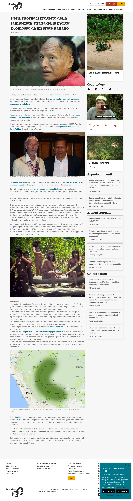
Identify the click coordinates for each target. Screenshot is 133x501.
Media (61, 9)
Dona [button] (121, 3)
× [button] (128, 465)
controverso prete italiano (20, 104)
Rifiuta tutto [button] (122, 491)
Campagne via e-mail (44, 466)
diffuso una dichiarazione (56, 327)
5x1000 (119, 9)
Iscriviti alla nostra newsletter (47, 463)
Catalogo (111, 3)
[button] (91, 4)
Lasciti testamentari (75, 463)
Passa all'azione (84, 9)
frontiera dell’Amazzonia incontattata (64, 99)
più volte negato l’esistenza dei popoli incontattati (45, 332)
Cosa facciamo (49, 9)
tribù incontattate (19, 182)
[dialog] (115, 481)
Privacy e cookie (12, 471)
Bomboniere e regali (75, 466)
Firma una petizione (44, 468)
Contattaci (10, 473)
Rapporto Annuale (12, 468)
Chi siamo (70, 9)
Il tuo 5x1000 (72, 468)
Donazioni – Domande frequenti (79, 473)
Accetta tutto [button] (108, 491)
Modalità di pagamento (76, 471)
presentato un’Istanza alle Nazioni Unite (43, 189)
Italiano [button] (99, 3)
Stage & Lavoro (11, 466)
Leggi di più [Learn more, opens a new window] (121, 487)
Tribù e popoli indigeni (104, 9)
